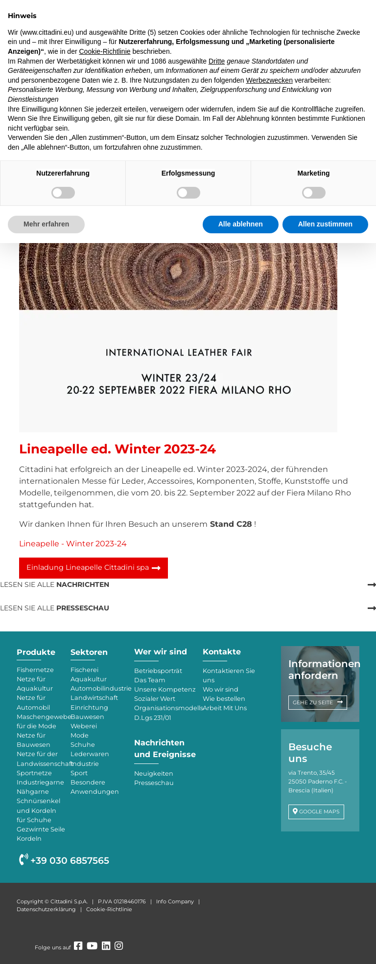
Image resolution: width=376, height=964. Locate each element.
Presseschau (154, 782)
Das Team (149, 680)
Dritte (217, 61)
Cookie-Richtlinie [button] (104, 51)
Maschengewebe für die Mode (41, 721)
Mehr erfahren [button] (46, 224)
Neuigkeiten (153, 773)
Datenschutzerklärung (46, 909)
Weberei (83, 726)
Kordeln (29, 838)
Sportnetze (34, 773)
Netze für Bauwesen (33, 740)
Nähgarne (33, 791)
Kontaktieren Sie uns (229, 675)
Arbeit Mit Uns (225, 708)
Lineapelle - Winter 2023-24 (73, 543)
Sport (79, 773)
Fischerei (84, 669)
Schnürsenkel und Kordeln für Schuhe (38, 810)
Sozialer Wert (154, 698)
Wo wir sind (220, 689)
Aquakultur (88, 679)
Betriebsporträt (158, 670)
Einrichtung (89, 707)
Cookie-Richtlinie (109, 909)
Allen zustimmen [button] (325, 224)
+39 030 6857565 (64, 860)
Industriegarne (40, 782)
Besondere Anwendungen (94, 787)
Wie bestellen (224, 698)
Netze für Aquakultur (35, 683)
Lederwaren (89, 754)
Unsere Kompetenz (165, 689)
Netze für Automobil (33, 702)
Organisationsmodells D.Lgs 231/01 (166, 712)
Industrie (84, 763)
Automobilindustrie (97, 688)
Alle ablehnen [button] (240, 224)
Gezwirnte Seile (41, 829)
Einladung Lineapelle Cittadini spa (87, 567)
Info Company (175, 901)
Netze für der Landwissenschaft (41, 758)
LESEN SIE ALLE (54, 584)
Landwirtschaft (94, 697)
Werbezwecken (269, 80)
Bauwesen (87, 716)
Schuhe (82, 744)
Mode (79, 735)
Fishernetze (35, 669)
